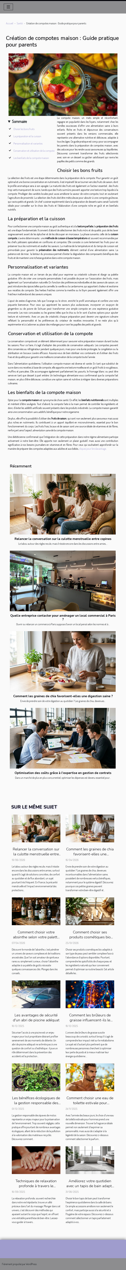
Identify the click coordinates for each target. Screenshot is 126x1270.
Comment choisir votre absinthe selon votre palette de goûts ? (36, 937)
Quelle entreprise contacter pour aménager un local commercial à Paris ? (63, 618)
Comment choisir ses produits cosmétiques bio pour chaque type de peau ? (90, 937)
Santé (20, 23)
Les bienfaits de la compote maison (31, 158)
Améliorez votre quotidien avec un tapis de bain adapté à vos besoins (90, 1185)
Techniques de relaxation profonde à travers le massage (36, 1185)
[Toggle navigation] (8, 7)
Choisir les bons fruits (23, 129)
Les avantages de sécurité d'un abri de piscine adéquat (36, 1018)
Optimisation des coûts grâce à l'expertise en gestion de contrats (63, 773)
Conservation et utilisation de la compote (33, 150)
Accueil (9, 23)
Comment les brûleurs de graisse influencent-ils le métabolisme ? (90, 1020)
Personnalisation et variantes (27, 143)
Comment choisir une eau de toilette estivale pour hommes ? (89, 1102)
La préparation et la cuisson (27, 136)
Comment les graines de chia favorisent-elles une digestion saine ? (63, 696)
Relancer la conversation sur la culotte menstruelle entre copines (63, 539)
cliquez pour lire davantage (92, 448)
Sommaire (19, 121)
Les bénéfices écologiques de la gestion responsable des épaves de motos (36, 1102)
